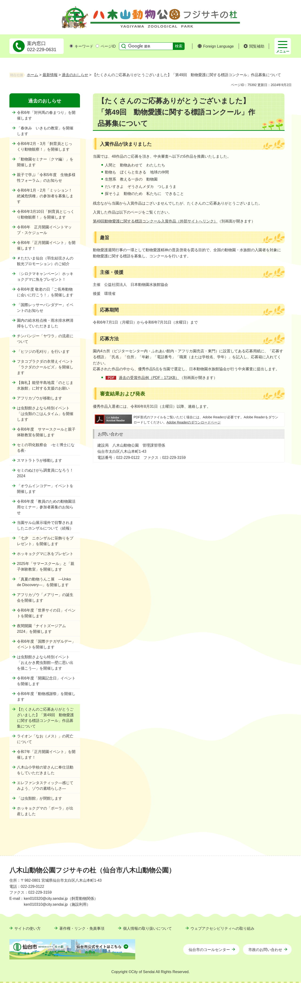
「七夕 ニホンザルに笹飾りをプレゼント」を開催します (45, 541)
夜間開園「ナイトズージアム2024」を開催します (41, 628)
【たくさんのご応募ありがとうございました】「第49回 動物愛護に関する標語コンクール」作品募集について (45, 717)
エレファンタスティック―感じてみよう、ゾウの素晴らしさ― (45, 785)
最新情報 (50, 75)
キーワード (81, 46)
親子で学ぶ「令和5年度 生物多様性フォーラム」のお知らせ (46, 177)
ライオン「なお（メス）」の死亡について (45, 739)
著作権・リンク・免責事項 (81, 928)
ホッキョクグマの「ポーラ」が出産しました (45, 811)
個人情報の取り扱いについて (147, 928)
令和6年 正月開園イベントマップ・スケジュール (44, 230)
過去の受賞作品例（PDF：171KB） (149, 378)
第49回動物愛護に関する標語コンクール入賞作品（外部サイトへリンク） (155, 221)
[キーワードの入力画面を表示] (71, 46)
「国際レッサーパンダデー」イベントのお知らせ (45, 308)
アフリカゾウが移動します (39, 398)
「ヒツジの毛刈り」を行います (43, 352)
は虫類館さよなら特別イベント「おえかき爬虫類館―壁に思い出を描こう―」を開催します (45, 662)
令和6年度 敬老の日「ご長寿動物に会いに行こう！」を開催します (45, 292)
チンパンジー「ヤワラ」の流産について (45, 339)
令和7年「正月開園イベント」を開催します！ (46, 754)
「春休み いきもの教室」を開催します (45, 131)
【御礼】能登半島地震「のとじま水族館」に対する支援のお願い (45, 385)
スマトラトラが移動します (39, 460)
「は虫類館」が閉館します (39, 798)
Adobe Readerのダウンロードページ (193, 422)
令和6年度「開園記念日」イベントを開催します (46, 681)
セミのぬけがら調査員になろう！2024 (45, 473)
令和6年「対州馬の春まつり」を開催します (46, 115)
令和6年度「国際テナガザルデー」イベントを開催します (46, 644)
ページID (106, 46)
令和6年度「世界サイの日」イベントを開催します (46, 613)
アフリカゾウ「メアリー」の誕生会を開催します (45, 597)
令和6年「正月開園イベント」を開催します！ (46, 245)
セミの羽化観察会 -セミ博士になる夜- (46, 447)
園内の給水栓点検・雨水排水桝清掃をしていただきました (45, 323)
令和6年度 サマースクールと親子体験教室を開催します (46, 432)
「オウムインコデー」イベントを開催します (45, 489)
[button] (253, 46)
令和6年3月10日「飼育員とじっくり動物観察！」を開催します (45, 214)
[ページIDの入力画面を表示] (97, 46)
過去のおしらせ (75, 75)
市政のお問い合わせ (265, 950)
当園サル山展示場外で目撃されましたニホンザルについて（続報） (45, 525)
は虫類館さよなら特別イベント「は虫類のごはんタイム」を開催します (45, 413)
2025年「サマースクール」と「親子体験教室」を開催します (45, 566)
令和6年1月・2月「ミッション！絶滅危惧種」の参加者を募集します (45, 196)
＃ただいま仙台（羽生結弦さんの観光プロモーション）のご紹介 (45, 261)
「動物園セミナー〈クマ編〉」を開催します (45, 162)
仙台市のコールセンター (209, 950)
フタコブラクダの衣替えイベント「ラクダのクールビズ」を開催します (45, 367)
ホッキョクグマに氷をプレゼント (45, 554)
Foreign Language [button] (218, 46)
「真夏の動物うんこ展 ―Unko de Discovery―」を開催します (44, 582)
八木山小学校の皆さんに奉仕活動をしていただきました (45, 770)
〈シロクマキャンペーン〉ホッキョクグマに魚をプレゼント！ (45, 276)
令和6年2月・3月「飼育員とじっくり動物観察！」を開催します (44, 146)
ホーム (32, 75)
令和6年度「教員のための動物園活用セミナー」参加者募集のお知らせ (46, 507)
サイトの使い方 (27, 928)
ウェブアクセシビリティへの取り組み (222, 928)
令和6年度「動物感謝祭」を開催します (46, 696)
